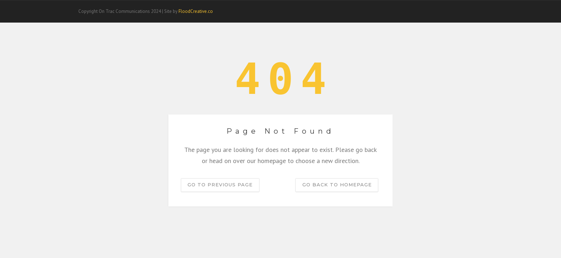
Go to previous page (220, 185)
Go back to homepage (337, 185)
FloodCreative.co (196, 11)
